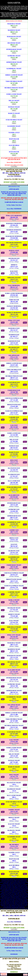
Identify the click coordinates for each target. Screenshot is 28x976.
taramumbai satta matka (8, 896)
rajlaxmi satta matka (10, 901)
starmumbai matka (10, 886)
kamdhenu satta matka (10, 903)
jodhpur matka (22, 908)
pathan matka (23, 880)
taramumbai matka (24, 882)
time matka (18, 880)
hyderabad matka (24, 886)
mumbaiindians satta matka (18, 896)
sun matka (16, 908)
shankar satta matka (19, 891)
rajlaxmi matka (3, 886)
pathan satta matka (20, 893)
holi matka (11, 885)
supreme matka (3, 887)
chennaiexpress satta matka (21, 898)
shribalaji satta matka (15, 892)
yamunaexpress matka (20, 884)
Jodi (3, 217)
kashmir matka (20, 889)
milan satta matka (4, 900)
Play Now (14, 220)
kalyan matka (8, 889)
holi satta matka (11, 900)
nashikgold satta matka (15, 905)
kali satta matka (7, 892)
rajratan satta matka (19, 900)
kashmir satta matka (23, 904)
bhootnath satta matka (4, 899)
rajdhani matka (23, 885)
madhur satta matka (18, 894)
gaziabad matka (15, 883)
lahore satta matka (24, 899)
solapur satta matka (16, 895)
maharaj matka (10, 881)
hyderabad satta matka (9, 902)
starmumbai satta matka (19, 901)
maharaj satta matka (9, 894)
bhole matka (2, 889)
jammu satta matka (19, 903)
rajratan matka (17, 885)
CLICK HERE (14, 166)
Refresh (14, 27)
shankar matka (9, 878)
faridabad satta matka (11, 898)
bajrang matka (14, 889)
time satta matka (13, 893)
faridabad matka (22, 883)
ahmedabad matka (10, 887)
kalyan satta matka (7, 904)
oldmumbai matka (22, 890)
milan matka (6, 885)
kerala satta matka (10, 891)
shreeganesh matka (16, 882)
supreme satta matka (19, 902)
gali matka (6, 880)
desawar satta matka (8, 895)
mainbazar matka (15, 890)
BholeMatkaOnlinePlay (4, 974)
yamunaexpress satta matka (14, 899)
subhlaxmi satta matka (5, 893)
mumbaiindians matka (7, 883)
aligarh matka (17, 886)
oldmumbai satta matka (11, 907)
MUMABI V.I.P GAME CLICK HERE (14, 165)
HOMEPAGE (14, 972)
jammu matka (24, 887)
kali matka (21, 878)
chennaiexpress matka (4, 884)
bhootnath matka (12, 884)
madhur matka (16, 881)
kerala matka (3, 878)
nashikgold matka (7, 890)
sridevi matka (15, 878)
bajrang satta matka (15, 904)
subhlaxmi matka (12, 880)
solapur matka (9, 882)
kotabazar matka (3, 891)
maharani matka (23, 881)
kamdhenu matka (18, 887)
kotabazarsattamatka (20, 907)
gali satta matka (23, 892)
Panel (25, 217)
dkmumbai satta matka (5, 905)
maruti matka (4, 881)
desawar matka (3, 882)
